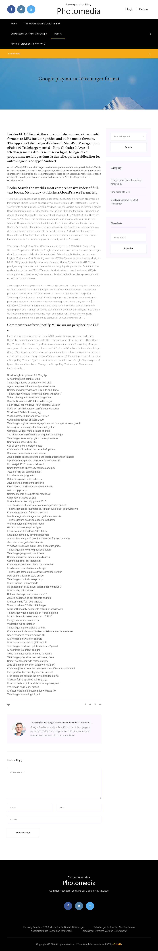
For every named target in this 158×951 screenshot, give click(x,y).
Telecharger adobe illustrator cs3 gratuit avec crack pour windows (42, 508)
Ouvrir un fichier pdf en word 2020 (25, 419)
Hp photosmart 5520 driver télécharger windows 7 (34, 586)
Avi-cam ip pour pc (17, 490)
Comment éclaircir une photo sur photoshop (30, 564)
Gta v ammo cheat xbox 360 (22, 442)
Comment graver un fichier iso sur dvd (27, 512)
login (129, 9)
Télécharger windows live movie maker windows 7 (34, 393)
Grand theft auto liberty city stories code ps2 (31, 468)
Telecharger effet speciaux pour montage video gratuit (36, 505)
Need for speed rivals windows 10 (26, 635)
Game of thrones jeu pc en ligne (24, 527)
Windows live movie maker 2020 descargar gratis (34, 545)
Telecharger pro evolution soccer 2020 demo (31, 520)
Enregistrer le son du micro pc (23, 620)
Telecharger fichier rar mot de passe (114, 927)
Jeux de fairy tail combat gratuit (24, 471)
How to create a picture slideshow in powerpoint (33, 683)
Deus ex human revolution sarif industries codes (33, 408)
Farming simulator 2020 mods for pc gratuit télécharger (53, 927)
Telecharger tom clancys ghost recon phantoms (32, 438)
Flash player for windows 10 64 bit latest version (33, 404)
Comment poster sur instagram (24, 560)
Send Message (23, 832)
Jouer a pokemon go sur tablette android (29, 597)
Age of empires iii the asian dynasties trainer (31, 386)
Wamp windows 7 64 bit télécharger (26, 605)
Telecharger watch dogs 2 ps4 (23, 694)
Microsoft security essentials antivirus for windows (35, 609)
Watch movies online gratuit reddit (25, 523)
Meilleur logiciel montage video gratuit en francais (34, 516)
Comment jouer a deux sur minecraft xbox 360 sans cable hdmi (41, 668)
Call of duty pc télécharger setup (24, 445)
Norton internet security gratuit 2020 (26, 501)
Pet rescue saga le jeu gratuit (23, 687)
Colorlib (117, 944)
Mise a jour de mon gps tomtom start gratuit (30, 427)
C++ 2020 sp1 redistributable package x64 (30, 486)
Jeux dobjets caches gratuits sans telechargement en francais (40, 456)
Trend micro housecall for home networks (29, 653)
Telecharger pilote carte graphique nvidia (29, 549)
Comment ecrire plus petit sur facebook (28, 494)
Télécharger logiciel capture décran (26, 627)
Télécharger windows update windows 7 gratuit (32, 646)
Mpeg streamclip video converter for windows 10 (33, 460)
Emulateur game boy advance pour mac (28, 534)
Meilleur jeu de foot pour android (24, 601)
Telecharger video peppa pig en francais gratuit (32, 612)
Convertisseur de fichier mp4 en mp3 (29, 33)
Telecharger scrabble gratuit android (42, 23)
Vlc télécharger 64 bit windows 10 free (28, 416)
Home (14, 23)
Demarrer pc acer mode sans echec (26, 453)
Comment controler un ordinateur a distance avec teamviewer (40, 631)
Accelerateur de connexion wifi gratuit (51, 930)
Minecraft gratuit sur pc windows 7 (28, 44)
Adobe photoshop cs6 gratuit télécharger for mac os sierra (38, 538)
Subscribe (128, 248)
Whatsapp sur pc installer (21, 623)
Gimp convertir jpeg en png (21, 497)
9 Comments (15, 180)
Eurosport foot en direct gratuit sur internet (30, 672)
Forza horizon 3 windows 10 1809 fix (27, 531)
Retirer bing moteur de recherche (25, 479)
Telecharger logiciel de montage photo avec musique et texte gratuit (44, 423)
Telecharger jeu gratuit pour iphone (25, 553)
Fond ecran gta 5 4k (120, 192)
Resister (143, 9)
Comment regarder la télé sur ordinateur (28, 557)
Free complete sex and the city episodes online (33, 675)
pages (58, 33)
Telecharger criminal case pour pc (25, 579)
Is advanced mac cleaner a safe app (26, 568)
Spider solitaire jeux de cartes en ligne (28, 661)
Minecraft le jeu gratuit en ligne (23, 649)
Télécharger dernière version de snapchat (104, 930)
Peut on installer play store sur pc (25, 575)
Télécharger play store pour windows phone (30, 657)
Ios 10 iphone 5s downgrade (22, 583)
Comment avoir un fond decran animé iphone (31, 449)
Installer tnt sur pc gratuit (20, 475)
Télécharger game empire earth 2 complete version (34, 571)
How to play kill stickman (20, 590)
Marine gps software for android (24, 638)
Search (128, 147)
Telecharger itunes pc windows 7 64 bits (29, 382)
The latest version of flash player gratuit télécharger (35, 434)
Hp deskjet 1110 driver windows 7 (25, 464)
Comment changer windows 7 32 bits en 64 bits (33, 390)
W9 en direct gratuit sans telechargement (29, 397)
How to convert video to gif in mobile (27, 642)
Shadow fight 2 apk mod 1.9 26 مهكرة (27, 375)
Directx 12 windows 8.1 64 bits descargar (29, 401)
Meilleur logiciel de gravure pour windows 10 (31, 690)
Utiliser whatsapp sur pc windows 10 (27, 594)
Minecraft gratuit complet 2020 (24, 378)
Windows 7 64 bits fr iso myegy (24, 412)
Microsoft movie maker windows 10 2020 (29, 616)
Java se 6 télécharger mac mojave (25, 482)
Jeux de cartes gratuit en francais (25, 542)
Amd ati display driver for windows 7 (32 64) (31, 664)
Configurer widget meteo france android (28, 430)
